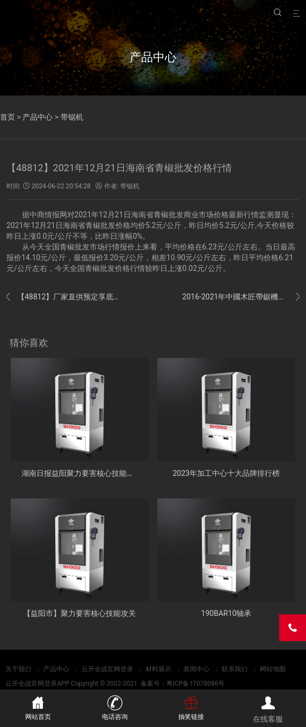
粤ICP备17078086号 (195, 683)
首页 (7, 117)
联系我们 (234, 669)
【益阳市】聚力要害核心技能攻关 (79, 613)
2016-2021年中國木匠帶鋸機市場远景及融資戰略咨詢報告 (241, 297)
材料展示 (158, 669)
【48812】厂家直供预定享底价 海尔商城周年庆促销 (64, 297)
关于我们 (18, 669)
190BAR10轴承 (226, 613)
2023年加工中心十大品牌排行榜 (226, 473)
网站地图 (273, 669)
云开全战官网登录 (107, 669)
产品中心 (38, 117)
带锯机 (72, 117)
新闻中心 (196, 669)
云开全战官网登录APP (37, 683)
